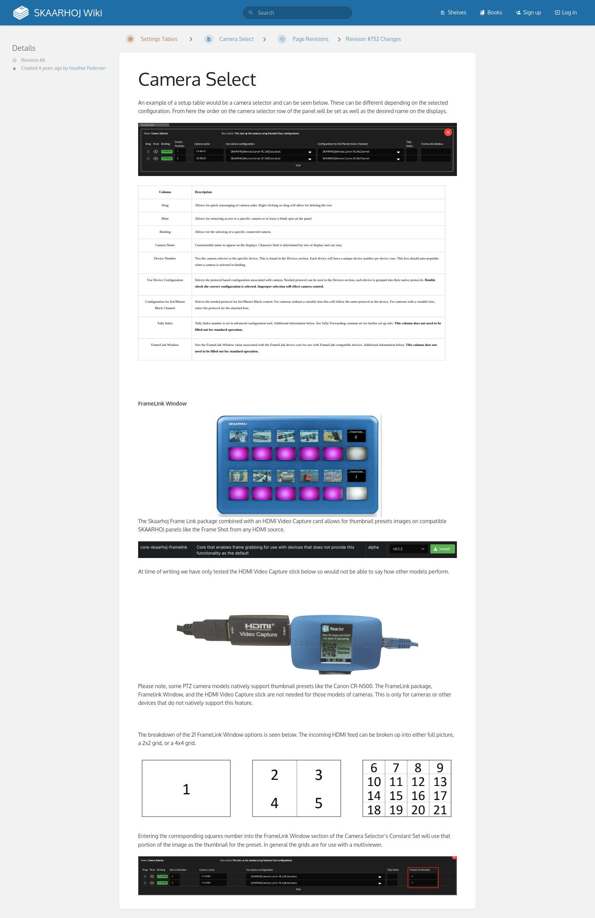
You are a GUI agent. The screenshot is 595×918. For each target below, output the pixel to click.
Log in (566, 12)
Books (491, 12)
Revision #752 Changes (373, 39)
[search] (297, 13)
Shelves (453, 12)
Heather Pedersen (87, 68)
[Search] (250, 12)
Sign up (528, 12)
